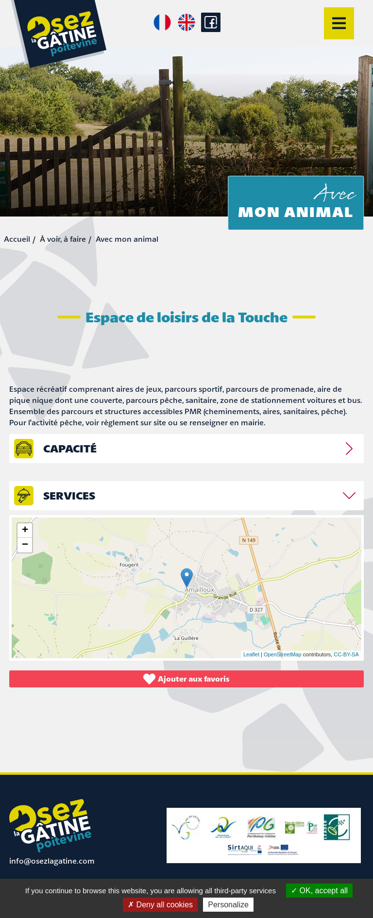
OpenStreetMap (283, 654)
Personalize (228, 905)
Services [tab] (69, 495)
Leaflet (251, 654)
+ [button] (25, 530)
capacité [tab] (70, 448)
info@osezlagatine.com (52, 861)
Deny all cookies (160, 905)
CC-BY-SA (346, 654)
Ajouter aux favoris (186, 679)
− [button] (25, 545)
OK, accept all (319, 890)
